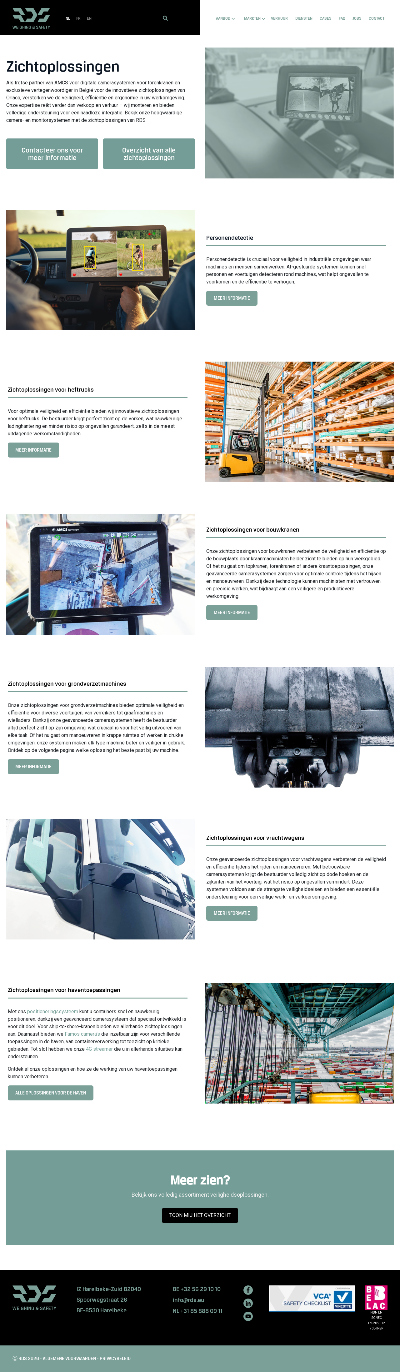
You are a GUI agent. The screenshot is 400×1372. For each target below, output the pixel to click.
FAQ (342, 18)
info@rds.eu (188, 1300)
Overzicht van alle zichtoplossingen (149, 153)
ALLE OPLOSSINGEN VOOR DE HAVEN (52, 1094)
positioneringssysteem (53, 1011)
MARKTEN (252, 18)
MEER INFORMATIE (234, 300)
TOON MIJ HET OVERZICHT (202, 1217)
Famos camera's (82, 1034)
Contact (376, 18)
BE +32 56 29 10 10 (197, 1289)
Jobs (357, 18)
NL (68, 18)
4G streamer (99, 1049)
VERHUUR (279, 18)
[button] (165, 18)
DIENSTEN (303, 18)
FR (78, 18)
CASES (326, 18)
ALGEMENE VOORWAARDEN (69, 1358)
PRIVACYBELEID (115, 1358)
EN (89, 18)
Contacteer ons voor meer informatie (52, 153)
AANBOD (223, 18)
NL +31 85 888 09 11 (197, 1311)
